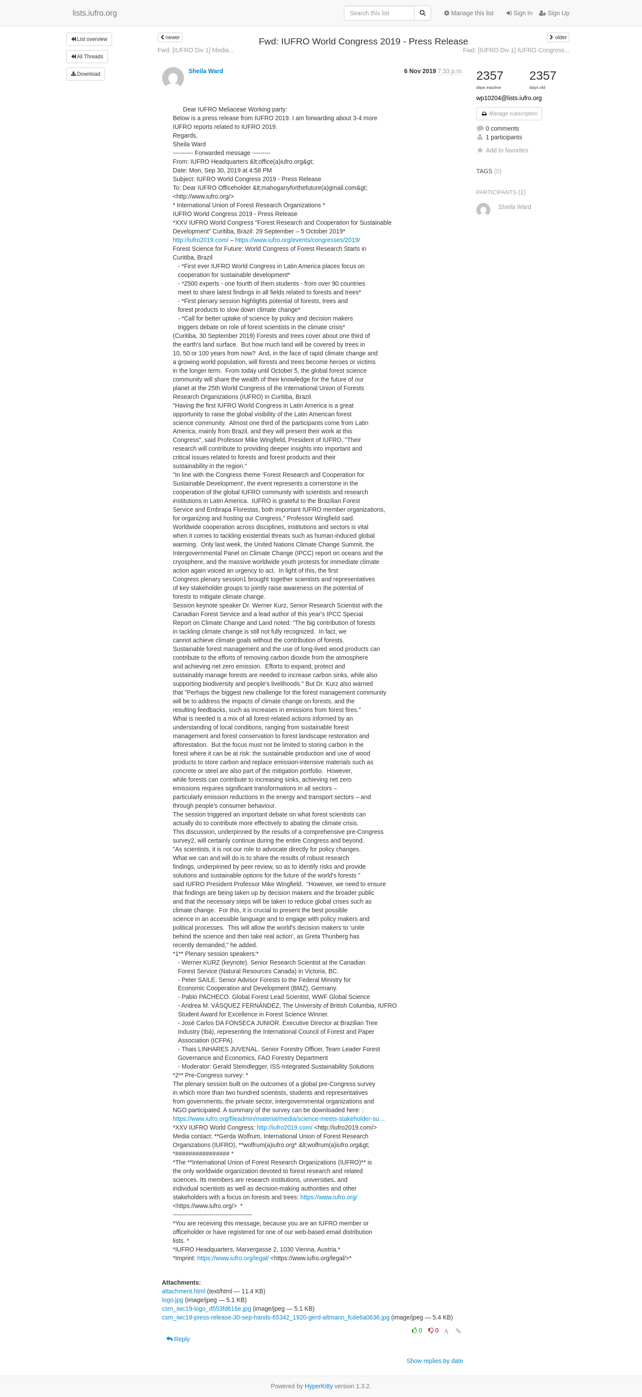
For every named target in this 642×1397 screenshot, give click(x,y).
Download (86, 74)
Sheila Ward (205, 70)
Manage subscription (509, 114)
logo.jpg (172, 1299)
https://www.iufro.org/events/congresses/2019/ (297, 239)
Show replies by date (435, 1360)
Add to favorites (502, 150)
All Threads (87, 57)
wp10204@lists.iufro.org (509, 97)
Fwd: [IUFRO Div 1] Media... (196, 50)
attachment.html (184, 1291)
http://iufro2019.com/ (201, 239)
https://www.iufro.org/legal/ (233, 1258)
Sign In (519, 13)
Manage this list (468, 13)
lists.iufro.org (95, 13)
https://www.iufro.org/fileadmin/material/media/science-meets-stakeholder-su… (279, 1118)
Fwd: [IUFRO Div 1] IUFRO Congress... (516, 50)
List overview (89, 39)
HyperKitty (319, 1386)
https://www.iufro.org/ (328, 1197)
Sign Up (554, 13)
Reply (178, 1339)
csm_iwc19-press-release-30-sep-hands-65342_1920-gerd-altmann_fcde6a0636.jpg (276, 1317)
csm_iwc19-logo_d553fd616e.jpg (206, 1308)
